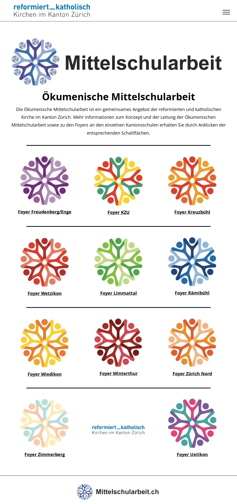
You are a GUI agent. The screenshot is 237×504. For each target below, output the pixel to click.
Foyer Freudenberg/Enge (44, 212)
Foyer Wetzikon (45, 293)
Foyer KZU (119, 212)
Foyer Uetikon (192, 454)
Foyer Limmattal (118, 293)
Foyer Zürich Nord (192, 373)
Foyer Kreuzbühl (192, 212)
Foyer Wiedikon (45, 374)
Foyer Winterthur (119, 373)
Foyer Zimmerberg (45, 454)
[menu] (226, 12)
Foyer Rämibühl (192, 293)
